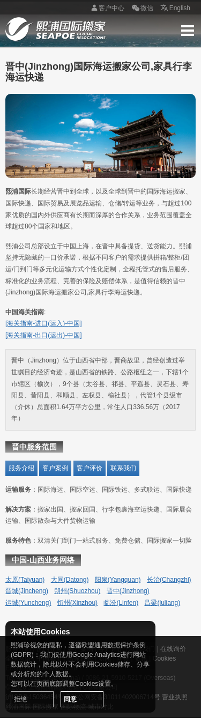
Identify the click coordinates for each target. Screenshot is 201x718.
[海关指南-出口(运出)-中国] (43, 335)
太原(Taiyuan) (24, 579)
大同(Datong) (70, 579)
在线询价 (173, 649)
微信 (141, 8)
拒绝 (20, 699)
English (174, 8)
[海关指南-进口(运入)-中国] (43, 323)
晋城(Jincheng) (26, 591)
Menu (188, 31)
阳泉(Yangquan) (118, 579)
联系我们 (123, 468)
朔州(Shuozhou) (77, 591)
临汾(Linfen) (120, 602)
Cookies (164, 658)
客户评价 (89, 468)
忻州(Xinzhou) (77, 602)
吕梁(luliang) (162, 602)
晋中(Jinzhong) (128, 591)
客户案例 (55, 468)
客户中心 (106, 8)
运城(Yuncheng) (28, 602)
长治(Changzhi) (169, 579)
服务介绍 (21, 468)
